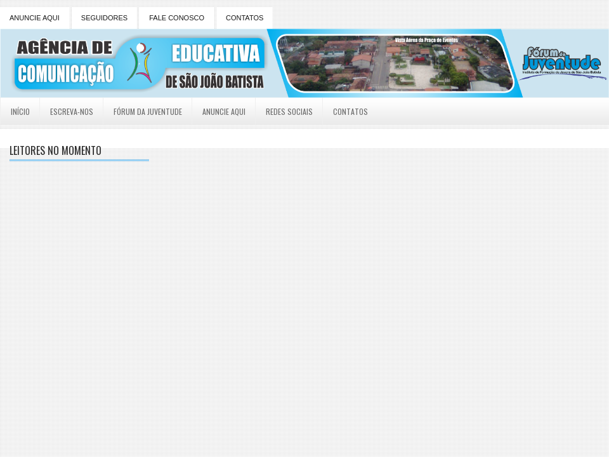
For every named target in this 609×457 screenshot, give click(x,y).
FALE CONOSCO (176, 18)
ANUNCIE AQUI (35, 18)
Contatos (350, 111)
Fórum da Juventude (148, 111)
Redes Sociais (289, 111)
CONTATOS (244, 18)
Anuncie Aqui (224, 111)
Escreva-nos (71, 111)
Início (20, 111)
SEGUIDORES (104, 18)
